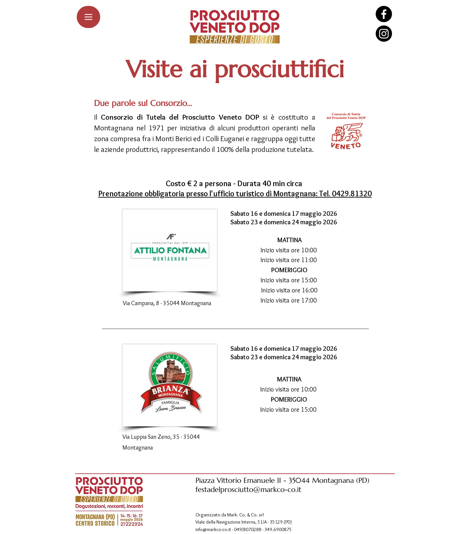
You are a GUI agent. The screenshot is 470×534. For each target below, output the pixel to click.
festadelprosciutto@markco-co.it (248, 489)
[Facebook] (384, 14)
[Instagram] (384, 33)
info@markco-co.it (213, 529)
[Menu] (88, 17)
